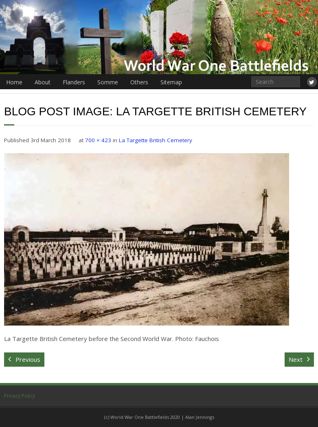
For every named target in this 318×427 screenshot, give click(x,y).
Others (139, 82)
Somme (107, 82)
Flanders (74, 82)
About (42, 82)
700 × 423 (98, 140)
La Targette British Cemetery (155, 140)
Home (14, 82)
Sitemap (171, 82)
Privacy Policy (19, 395)
